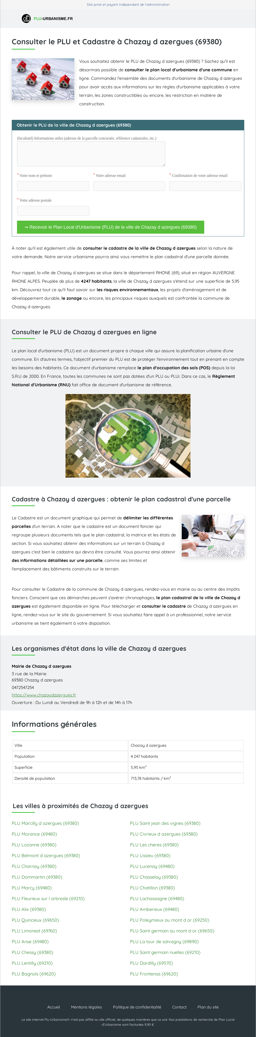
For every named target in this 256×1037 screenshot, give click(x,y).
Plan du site (208, 1006)
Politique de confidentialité (137, 1006)
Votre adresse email (109, 175)
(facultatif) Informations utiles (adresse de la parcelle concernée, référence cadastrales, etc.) (86, 138)
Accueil (53, 1006)
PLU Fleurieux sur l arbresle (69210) (48, 898)
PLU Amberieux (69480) (154, 909)
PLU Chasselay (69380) (154, 877)
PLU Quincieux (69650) (35, 920)
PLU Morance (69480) (34, 834)
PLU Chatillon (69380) (152, 888)
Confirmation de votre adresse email (198, 175)
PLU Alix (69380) (29, 909)
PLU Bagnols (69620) (34, 974)
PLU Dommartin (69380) (37, 877)
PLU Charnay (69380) (34, 866)
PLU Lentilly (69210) (32, 963)
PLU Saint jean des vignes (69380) (165, 823)
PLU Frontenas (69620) (154, 974)
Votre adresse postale (34, 200)
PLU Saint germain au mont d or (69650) (172, 931)
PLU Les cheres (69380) (154, 845)
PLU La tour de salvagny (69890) (164, 941)
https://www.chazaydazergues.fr (44, 695)
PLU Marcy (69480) (32, 888)
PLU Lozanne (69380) (34, 845)
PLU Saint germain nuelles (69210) (165, 952)
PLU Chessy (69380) (32, 952)
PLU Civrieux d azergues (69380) (164, 834)
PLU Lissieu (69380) (150, 855)
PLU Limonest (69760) (34, 931)
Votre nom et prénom (34, 175)
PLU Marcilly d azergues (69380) (45, 823)
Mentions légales (86, 1006)
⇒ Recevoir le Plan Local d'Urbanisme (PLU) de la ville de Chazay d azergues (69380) (110, 227)
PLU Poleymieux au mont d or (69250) (169, 920)
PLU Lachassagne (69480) (157, 898)
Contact (179, 1006)
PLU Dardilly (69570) (151, 963)
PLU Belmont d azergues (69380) (46, 855)
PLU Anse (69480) (30, 941)
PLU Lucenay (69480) (152, 866)
